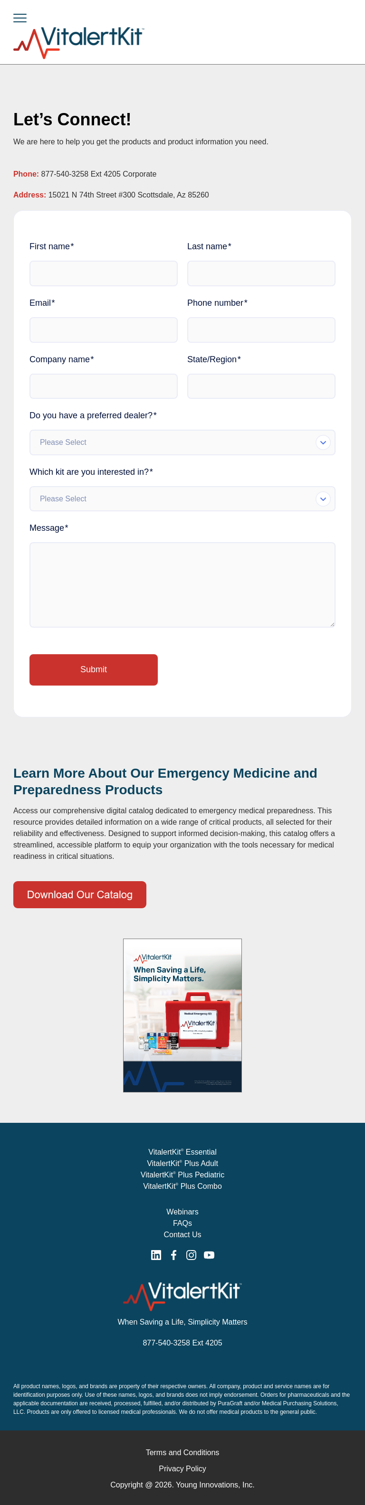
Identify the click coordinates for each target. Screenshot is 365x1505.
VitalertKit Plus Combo (182, 1186)
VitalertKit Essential (182, 1152)
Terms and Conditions (183, 1453)
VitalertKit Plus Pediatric (182, 1175)
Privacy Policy (182, 1469)
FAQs (182, 1223)
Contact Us (182, 1235)
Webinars (182, 1212)
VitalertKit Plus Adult (182, 1163)
